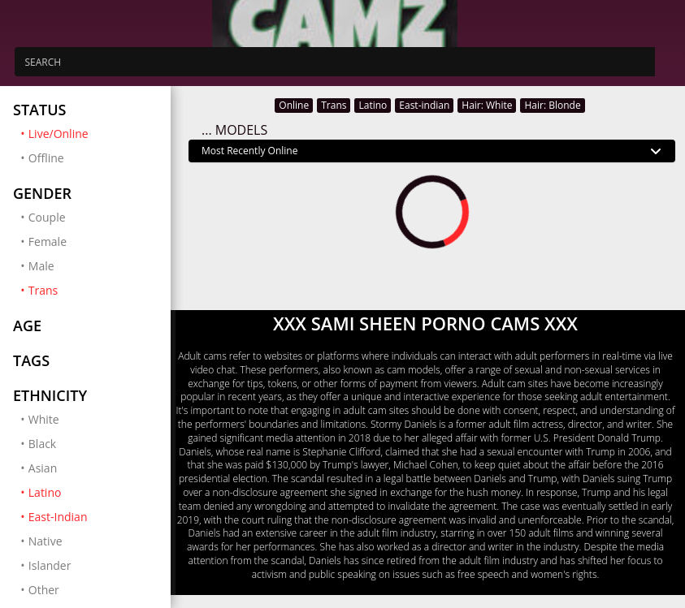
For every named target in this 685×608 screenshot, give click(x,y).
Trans (93, 290)
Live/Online (93, 133)
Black (42, 443)
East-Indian (93, 516)
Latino (93, 492)
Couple (47, 217)
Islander (50, 565)
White (43, 419)
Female (47, 241)
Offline (46, 158)
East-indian (424, 105)
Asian (42, 468)
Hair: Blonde (552, 105)
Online (294, 105)
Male (41, 266)
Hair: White (487, 105)
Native (45, 541)
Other (43, 589)
